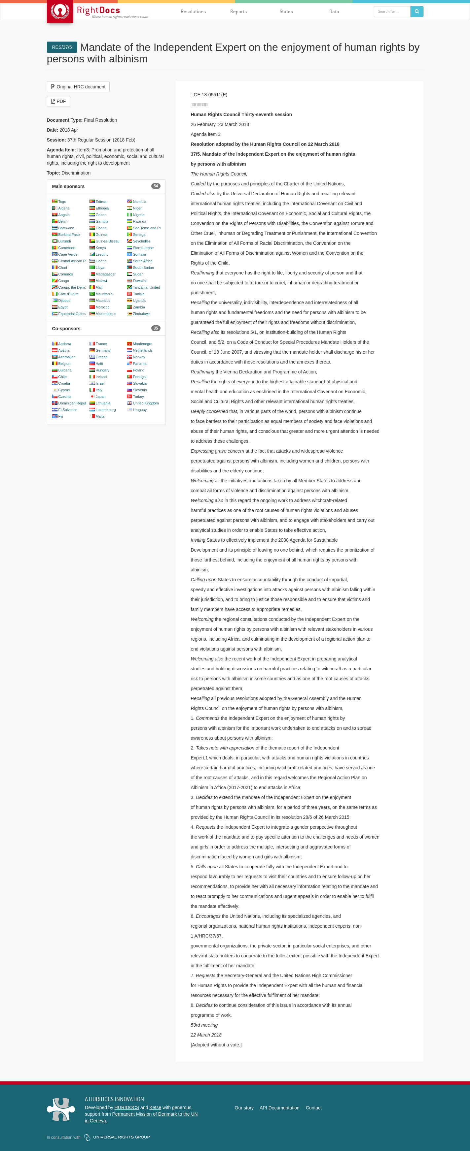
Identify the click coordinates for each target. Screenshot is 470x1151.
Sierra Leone (143, 248)
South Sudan (143, 268)
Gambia (102, 221)
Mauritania (104, 294)
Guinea (101, 235)
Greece (102, 357)
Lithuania (103, 403)
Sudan (138, 274)
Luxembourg (106, 410)
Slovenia (140, 390)
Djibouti (64, 301)
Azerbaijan (67, 357)
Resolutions (193, 11)
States (286, 11)
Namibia (139, 202)
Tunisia (139, 294)
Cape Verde (68, 254)
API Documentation (280, 1107)
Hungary (103, 370)
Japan (101, 397)
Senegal (139, 235)
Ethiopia (102, 208)
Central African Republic (77, 261)
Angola (64, 215)
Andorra (64, 344)
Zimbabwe (141, 314)
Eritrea (101, 202)
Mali (99, 287)
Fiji (60, 416)
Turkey (138, 397)
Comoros (65, 274)
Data (334, 11)
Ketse (155, 1107)
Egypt (63, 307)
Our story (244, 1107)
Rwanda (139, 221)
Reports (238, 11)
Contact (314, 1107)
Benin (63, 221)
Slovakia (140, 383)
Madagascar (106, 274)
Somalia (139, 254)
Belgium (65, 364)
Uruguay (140, 410)
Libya (100, 268)
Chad (62, 268)
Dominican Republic (74, 403)
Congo (63, 281)
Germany (103, 350)
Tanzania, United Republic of (156, 287)
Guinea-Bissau (108, 241)
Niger (137, 208)
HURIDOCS (127, 1107)
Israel (100, 383)
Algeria (64, 208)
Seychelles (142, 241)
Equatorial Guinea (73, 314)
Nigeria (139, 215)
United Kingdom (146, 403)
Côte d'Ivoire (68, 294)
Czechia (65, 397)
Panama (140, 364)
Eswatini (140, 281)
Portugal (140, 377)
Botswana (66, 228)
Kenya (101, 248)
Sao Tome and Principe (152, 228)
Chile (62, 377)
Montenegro (143, 344)
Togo (62, 202)
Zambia (139, 307)
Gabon (101, 215)
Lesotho (102, 254)
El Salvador (67, 410)
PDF (58, 101)
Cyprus (64, 390)
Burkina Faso (69, 235)
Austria (64, 350)
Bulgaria (65, 370)
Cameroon (66, 248)
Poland (138, 370)
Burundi (64, 241)
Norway (139, 357)
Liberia (101, 261)
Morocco (103, 307)
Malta (100, 416)
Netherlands (143, 350)
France (101, 344)
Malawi (101, 281)
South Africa (143, 261)
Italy (99, 390)
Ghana (101, 228)
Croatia (64, 383)
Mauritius (103, 301)
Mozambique (106, 314)
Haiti (99, 364)
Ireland (101, 377)
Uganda (139, 301)
